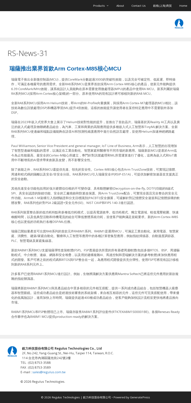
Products (103, 5)
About (120, 5)
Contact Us (138, 5)
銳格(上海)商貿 (162, 5)
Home (183, 5)
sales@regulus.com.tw (48, 372)
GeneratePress (140, 397)
